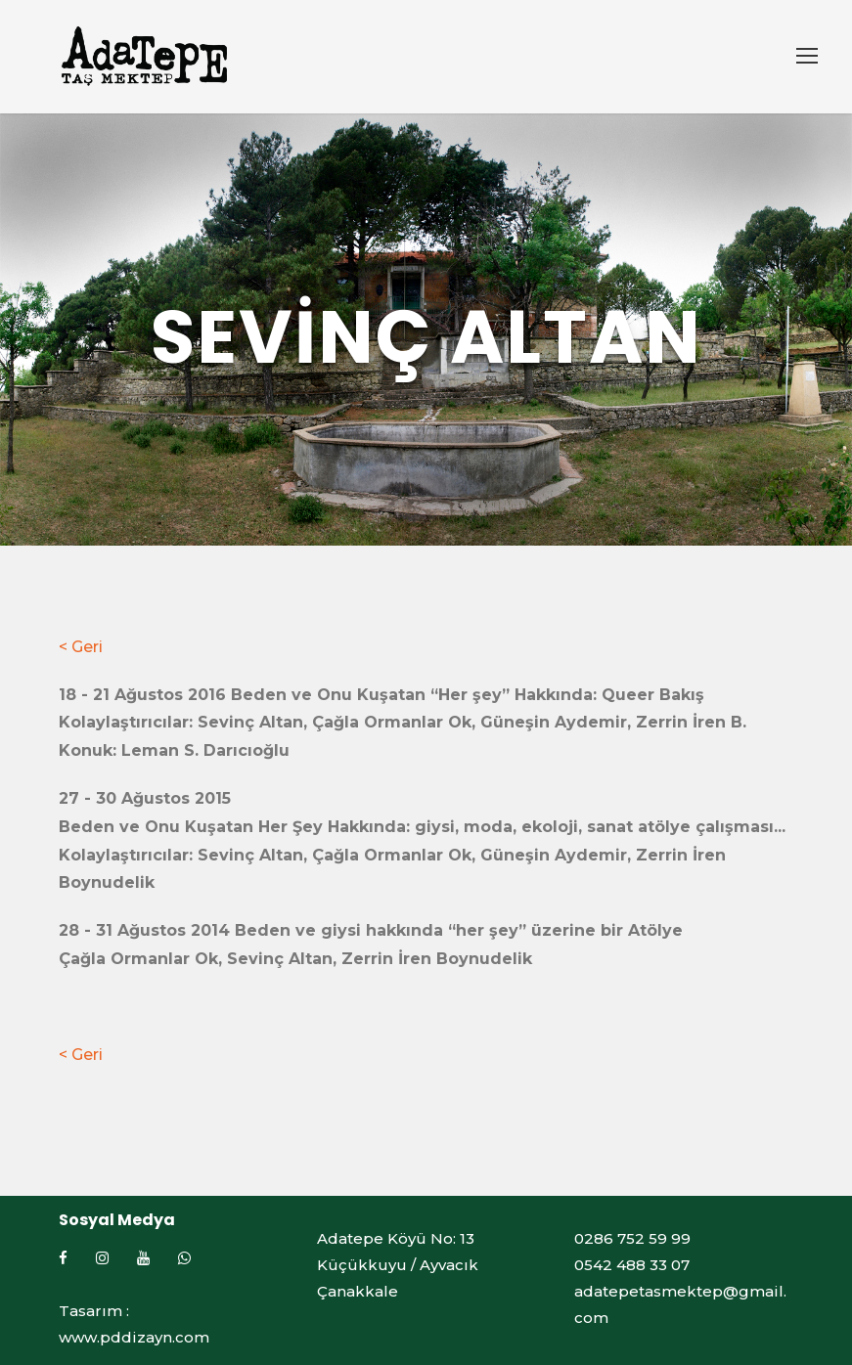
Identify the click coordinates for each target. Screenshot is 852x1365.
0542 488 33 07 (632, 1264)
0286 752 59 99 (632, 1238)
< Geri (81, 647)
